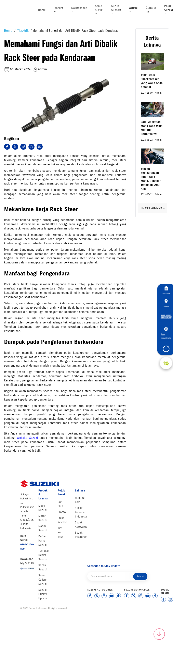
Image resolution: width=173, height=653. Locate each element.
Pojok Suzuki (168, 9)
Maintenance (79, 9)
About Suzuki (99, 9)
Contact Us (151, 10)
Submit (140, 576)
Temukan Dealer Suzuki (44, 555)
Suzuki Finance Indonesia (81, 512)
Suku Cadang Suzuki (42, 580)
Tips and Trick (60, 532)
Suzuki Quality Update (42, 594)
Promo (62, 512)
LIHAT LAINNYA (152, 208)
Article (133, 9)
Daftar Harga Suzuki (42, 541)
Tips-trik (22, 31)
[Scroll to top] (159, 634)
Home (41, 10)
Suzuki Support (116, 9)
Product (58, 9)
